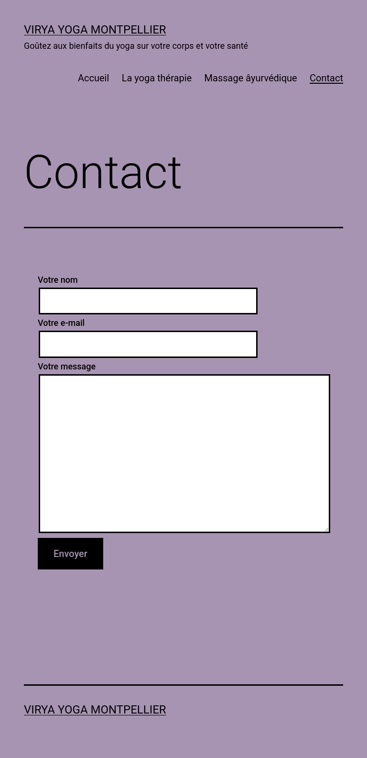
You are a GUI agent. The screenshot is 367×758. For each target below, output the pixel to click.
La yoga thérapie (157, 78)
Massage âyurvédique (251, 78)
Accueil (93, 78)
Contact (326, 78)
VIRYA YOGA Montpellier (95, 29)
